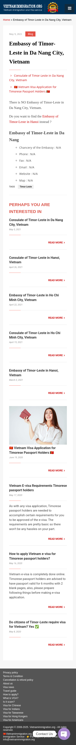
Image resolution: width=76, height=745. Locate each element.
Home (6, 19)
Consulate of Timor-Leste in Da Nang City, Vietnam (36, 78)
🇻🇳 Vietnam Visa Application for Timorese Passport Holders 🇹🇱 (33, 89)
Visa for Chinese (12, 705)
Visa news (8, 687)
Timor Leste (26, 186)
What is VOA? (10, 698)
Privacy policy (10, 672)
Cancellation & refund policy (18, 679)
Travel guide (9, 690)
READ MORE (55, 242)
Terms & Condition (13, 676)
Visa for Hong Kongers (15, 716)
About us (8, 683)
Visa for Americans (13, 720)
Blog (30, 33)
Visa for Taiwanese (13, 712)
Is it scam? (9, 701)
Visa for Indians (11, 709)
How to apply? (10, 694)
